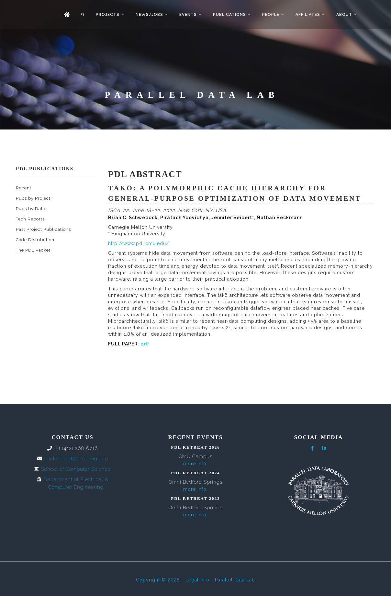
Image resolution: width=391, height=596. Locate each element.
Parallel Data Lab (235, 579)
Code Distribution (35, 239)
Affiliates (308, 14)
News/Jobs (149, 14)
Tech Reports (30, 219)
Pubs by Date (30, 208)
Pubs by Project (33, 198)
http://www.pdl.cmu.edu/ (138, 243)
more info (195, 463)
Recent (23, 188)
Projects (107, 14)
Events (188, 14)
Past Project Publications (43, 229)
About (344, 14)
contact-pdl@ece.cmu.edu (76, 459)
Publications (229, 14)
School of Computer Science (76, 469)
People (270, 14)
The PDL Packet (33, 250)
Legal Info (197, 579)
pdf (144, 343)
